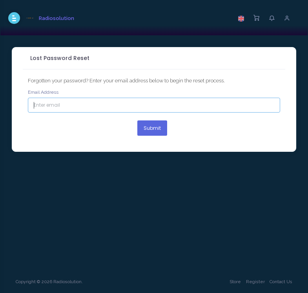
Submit (152, 128)
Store (235, 281)
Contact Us (281, 281)
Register (255, 281)
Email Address (43, 92)
